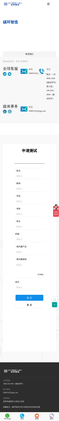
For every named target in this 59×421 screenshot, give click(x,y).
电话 (22, 417)
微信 (52, 417)
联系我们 (24, 61)
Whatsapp (7, 417)
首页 (17, 61)
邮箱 (37, 417)
